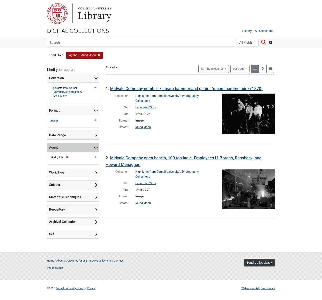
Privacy (91, 288)
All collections (264, 31)
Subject (54, 185)
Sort (212, 69)
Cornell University (57, 13)
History (247, 31)
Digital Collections (78, 30)
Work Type (56, 172)
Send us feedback (259, 262)
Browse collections (100, 260)
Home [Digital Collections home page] (50, 260)
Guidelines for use (76, 260)
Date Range (57, 135)
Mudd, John (143, 127)
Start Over (56, 55)
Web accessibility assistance (258, 288)
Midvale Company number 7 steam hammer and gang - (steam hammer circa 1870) (186, 88)
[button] (84, 55)
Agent (53, 147)
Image (54, 120)
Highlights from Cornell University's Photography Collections (66, 91)
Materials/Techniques (65, 197)
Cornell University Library (70, 288)
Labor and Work (145, 107)
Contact (118, 260)
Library (94, 13)
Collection (56, 78)
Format (54, 110)
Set (51, 234)
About (59, 260)
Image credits (55, 267)
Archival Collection (63, 222)
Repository (57, 209)
